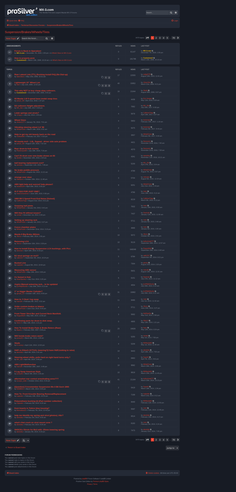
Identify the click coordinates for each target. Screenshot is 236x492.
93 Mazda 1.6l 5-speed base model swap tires (35, 99)
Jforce (19, 236)
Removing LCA (21, 241)
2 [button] (156, 37)
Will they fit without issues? (27, 213)
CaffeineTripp (148, 113)
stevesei (20, 251)
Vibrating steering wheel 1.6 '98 (29, 127)
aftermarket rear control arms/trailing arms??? (36, 379)
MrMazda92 (147, 343)
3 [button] (159, 37)
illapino (19, 330)
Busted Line (20, 263)
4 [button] (163, 37)
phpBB (84, 479)
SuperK (146, 357)
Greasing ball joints (23, 206)
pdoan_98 (20, 101)
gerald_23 (20, 293)
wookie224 (21, 186)
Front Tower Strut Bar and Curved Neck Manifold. (37, 313)
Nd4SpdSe (147, 313)
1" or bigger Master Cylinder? (28, 291)
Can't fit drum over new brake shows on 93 (34, 156)
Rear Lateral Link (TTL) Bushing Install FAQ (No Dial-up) (41, 74)
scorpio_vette (22, 381)
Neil (18, 85)
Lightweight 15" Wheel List (27, 82)
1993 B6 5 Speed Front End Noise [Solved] (34, 198)
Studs (17, 343)
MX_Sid (20, 108)
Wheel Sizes (20, 120)
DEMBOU (20, 389)
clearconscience (23, 193)
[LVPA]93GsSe (22, 286)
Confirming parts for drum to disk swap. (33, 321)
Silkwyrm (20, 179)
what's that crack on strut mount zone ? (33, 422)
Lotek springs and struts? (26, 113)
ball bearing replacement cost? (29, 163)
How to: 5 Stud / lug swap (26, 299)
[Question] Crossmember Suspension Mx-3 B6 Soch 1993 (41, 387)
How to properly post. (24, 58)
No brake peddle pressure (26, 170)
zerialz (19, 215)
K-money (20, 345)
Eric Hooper (147, 98)
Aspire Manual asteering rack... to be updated (36, 284)
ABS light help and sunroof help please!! (33, 184)
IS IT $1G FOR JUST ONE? (27, 191)
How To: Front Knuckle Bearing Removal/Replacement (40, 394)
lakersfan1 (20, 76)
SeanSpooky (21, 279)
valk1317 (20, 258)
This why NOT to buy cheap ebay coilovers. (35, 90)
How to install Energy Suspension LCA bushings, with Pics (42, 248)
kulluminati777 (148, 241)
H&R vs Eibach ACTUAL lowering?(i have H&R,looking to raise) (44, 350)
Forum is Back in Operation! (27, 51)
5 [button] (167, 37)
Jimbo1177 (21, 122)
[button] (147, 37)
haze (145, 328)
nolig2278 (147, 74)
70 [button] (174, 37)
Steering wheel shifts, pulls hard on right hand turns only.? (42, 357)
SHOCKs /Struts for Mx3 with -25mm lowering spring (39, 430)
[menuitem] (21, 20)
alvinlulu (20, 165)
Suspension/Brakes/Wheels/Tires (27, 32)
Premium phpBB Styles (101, 481)
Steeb (145, 90)
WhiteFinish (21, 129)
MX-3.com (21, 53)
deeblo (19, 158)
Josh (145, 299)
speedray (146, 155)
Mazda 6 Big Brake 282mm (27, 234)
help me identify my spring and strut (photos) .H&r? (38, 415)
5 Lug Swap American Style (27, 371)
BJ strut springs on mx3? (26, 256)
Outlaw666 (21, 136)
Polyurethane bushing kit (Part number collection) (38, 401)
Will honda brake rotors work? (28, 336)
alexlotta (20, 352)
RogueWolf (147, 248)
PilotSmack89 (22, 151)
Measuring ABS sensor (25, 270)
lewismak (146, 120)
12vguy (19, 115)
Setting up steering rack (25, 220)
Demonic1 (147, 141)
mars (145, 191)
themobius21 (21, 410)
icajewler (20, 265)
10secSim (147, 82)
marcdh (146, 270)
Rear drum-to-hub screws (26, 148)
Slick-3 (19, 323)
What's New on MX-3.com (61, 53)
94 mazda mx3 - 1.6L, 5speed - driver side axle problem (40, 141)
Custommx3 (21, 60)
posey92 (20, 338)
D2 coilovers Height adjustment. (29, 106)
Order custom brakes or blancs (29, 306)
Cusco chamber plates (25, 227)
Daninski (146, 213)
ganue (145, 263)
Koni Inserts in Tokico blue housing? (31, 408)
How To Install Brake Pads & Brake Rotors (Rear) (37, 328)
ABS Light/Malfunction (25, 364)
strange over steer (23, 177)
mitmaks (146, 177)
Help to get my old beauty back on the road (34, 134)
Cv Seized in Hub (22, 277)
